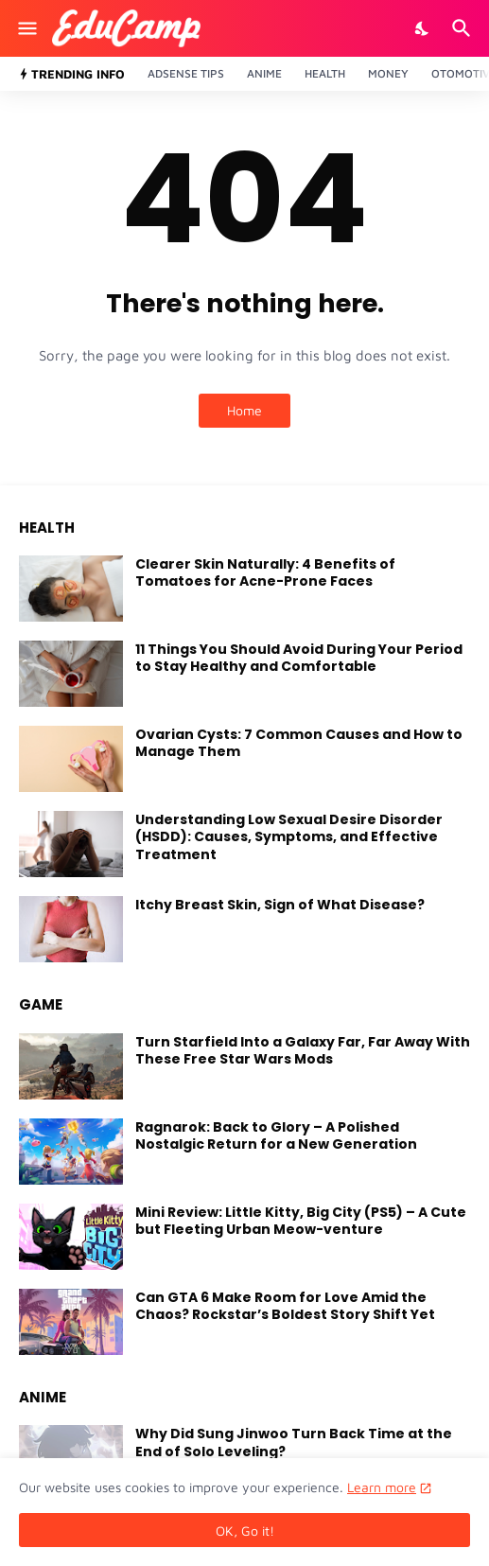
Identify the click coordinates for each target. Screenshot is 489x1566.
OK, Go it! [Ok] (245, 1530)
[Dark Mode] (422, 28)
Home (244, 410)
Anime (264, 73)
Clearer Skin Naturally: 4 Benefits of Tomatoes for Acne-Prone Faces (265, 572)
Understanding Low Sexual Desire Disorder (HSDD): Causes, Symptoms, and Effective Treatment (289, 837)
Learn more (381, 1487)
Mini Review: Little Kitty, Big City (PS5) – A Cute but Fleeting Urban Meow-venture (300, 1221)
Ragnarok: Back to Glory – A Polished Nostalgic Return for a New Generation (276, 1135)
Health (325, 73)
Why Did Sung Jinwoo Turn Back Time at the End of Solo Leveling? (293, 1442)
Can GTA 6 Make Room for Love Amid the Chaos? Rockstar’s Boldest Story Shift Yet (285, 1306)
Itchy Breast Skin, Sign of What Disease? (280, 904)
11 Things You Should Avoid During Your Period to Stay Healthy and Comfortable (299, 658)
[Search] (464, 28)
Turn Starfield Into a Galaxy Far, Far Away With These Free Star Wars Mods (302, 1050)
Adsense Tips (186, 73)
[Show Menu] (26, 28)
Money (388, 73)
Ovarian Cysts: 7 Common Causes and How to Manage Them (299, 743)
